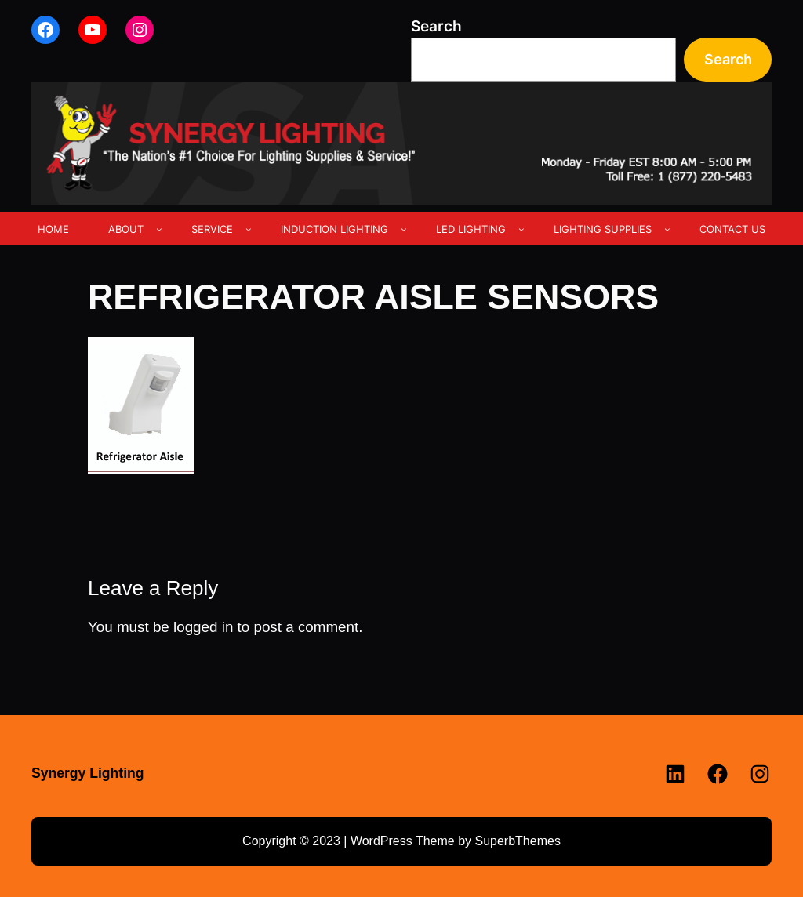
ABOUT (126, 229)
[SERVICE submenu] (248, 229)
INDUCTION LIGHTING (334, 229)
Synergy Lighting (87, 773)
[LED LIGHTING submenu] (521, 229)
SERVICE (212, 229)
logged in (203, 627)
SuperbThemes (517, 841)
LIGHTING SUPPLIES (603, 229)
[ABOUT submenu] (159, 229)
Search (436, 26)
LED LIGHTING (471, 229)
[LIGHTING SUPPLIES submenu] (667, 229)
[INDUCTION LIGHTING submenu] (404, 229)
